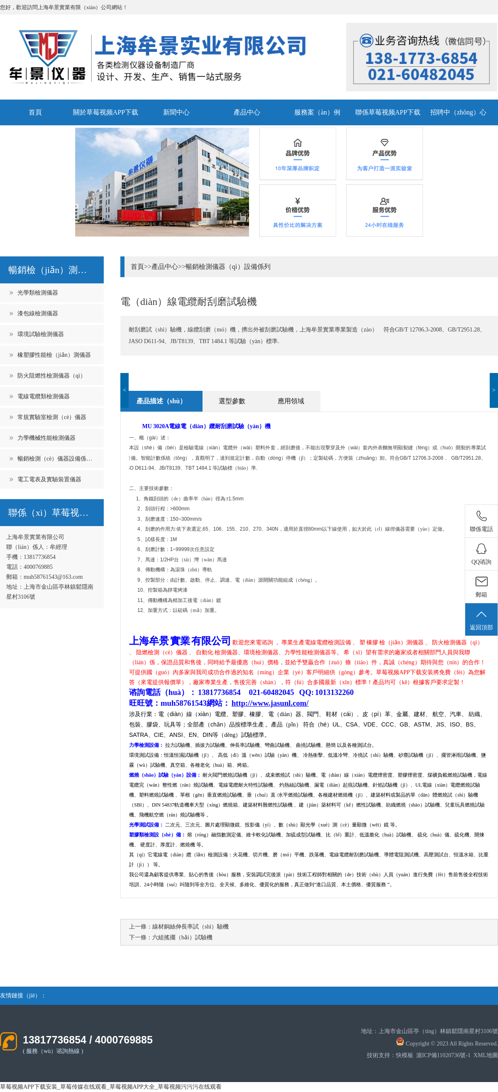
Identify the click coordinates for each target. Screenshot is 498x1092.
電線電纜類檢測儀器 (43, 396)
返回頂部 (481, 620)
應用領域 (291, 401)
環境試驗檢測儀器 (40, 334)
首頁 (35, 112)
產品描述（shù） (161, 401)
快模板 (404, 1055)
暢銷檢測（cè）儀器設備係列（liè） (56, 459)
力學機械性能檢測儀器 (46, 438)
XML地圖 (486, 1055)
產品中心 (247, 112)
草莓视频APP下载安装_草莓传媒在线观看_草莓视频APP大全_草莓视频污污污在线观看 (111, 1087)
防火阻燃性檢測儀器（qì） (51, 376)
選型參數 (232, 401)
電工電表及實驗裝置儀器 (49, 479)
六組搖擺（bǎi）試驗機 (182, 937)
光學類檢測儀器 (37, 293)
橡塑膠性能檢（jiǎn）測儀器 (54, 355)
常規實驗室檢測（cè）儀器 (51, 417)
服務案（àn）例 (317, 112)
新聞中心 (176, 112)
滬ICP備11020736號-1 (443, 1055)
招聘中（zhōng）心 (458, 112)
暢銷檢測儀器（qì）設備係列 (228, 266)
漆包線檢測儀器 (37, 313)
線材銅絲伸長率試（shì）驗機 (190, 927)
